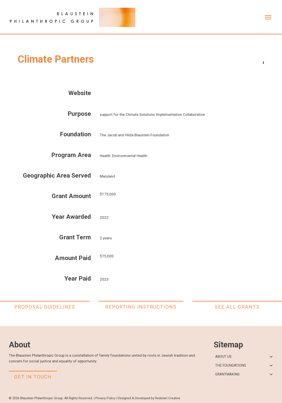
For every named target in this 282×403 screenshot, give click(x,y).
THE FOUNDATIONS (230, 365)
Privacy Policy (105, 398)
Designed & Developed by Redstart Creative (149, 398)
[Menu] (268, 17)
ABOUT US (223, 356)
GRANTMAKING (227, 374)
